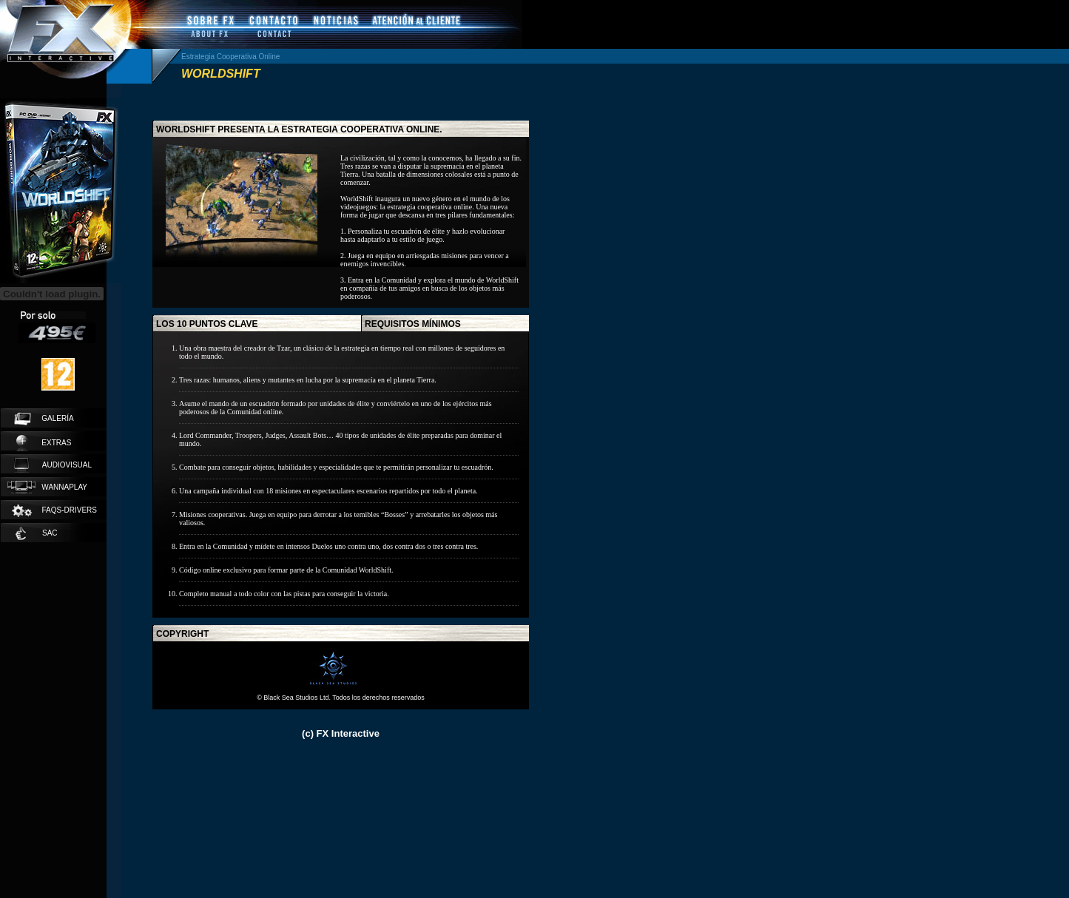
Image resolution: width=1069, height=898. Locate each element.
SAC (37, 533)
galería (44, 418)
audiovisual (53, 465)
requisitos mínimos (413, 324)
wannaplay (47, 487)
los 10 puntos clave (207, 324)
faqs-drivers (53, 511)
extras (43, 443)
